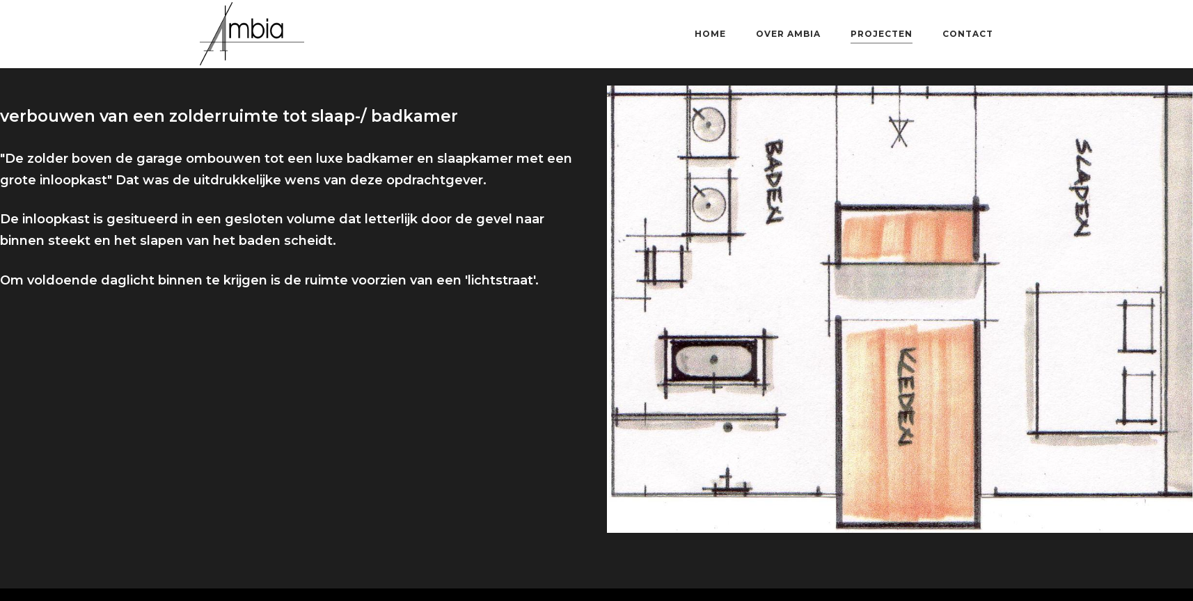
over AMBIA (788, 34)
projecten (881, 34)
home (710, 34)
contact (967, 34)
